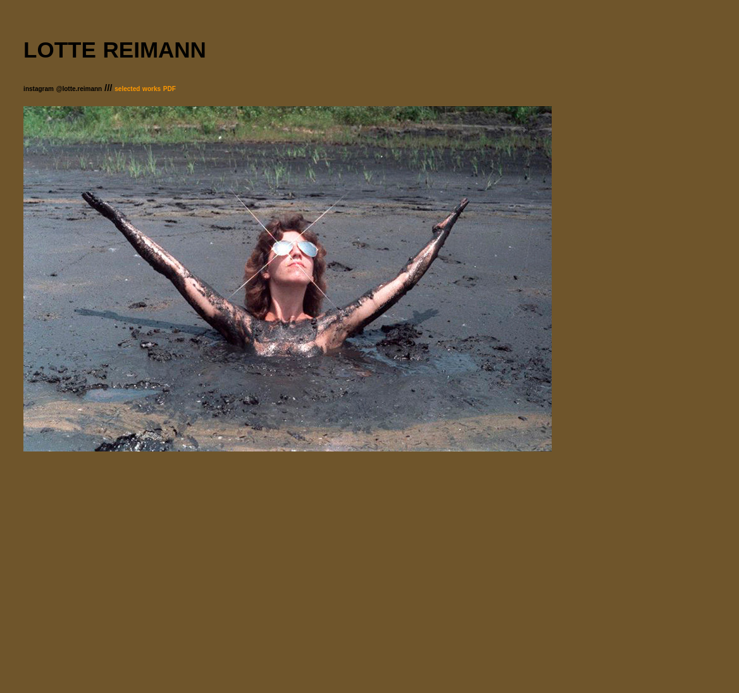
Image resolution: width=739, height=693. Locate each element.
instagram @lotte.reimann (62, 88)
